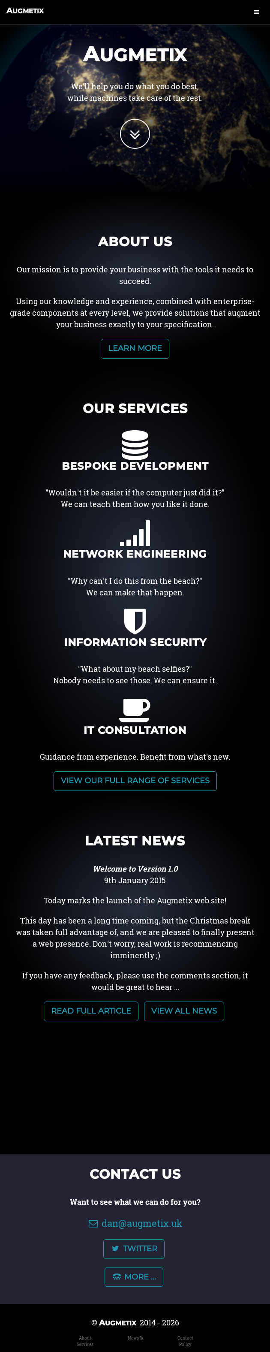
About (85, 1338)
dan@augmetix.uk (135, 1223)
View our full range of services (135, 780)
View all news (184, 1011)
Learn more (135, 348)
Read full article (91, 1011)
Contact (185, 1338)
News (133, 1338)
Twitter (134, 1248)
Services (85, 1344)
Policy (185, 1344)
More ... (134, 1277)
